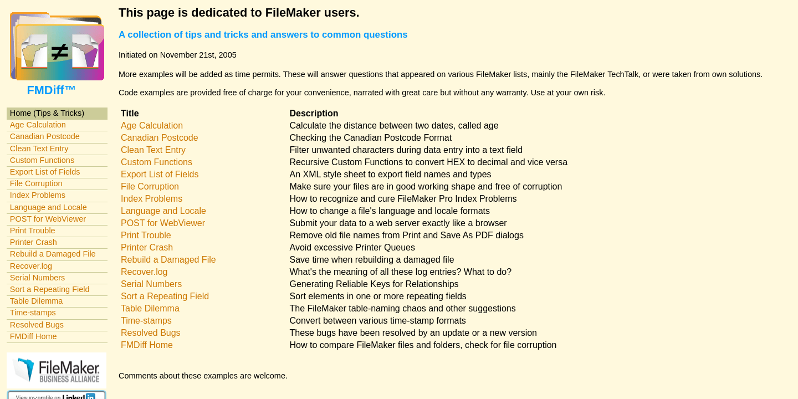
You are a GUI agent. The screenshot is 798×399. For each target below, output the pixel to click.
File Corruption (36, 183)
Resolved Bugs (37, 324)
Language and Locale (48, 207)
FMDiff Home (33, 336)
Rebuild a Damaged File (53, 253)
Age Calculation (38, 124)
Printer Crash (33, 242)
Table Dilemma (36, 300)
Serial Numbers (37, 277)
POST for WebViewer (48, 218)
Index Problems (37, 195)
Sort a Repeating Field (50, 289)
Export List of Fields (45, 171)
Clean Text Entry (39, 148)
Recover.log (31, 266)
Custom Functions (42, 160)
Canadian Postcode (45, 136)
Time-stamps (33, 312)
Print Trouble (32, 230)
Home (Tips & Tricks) (47, 113)
